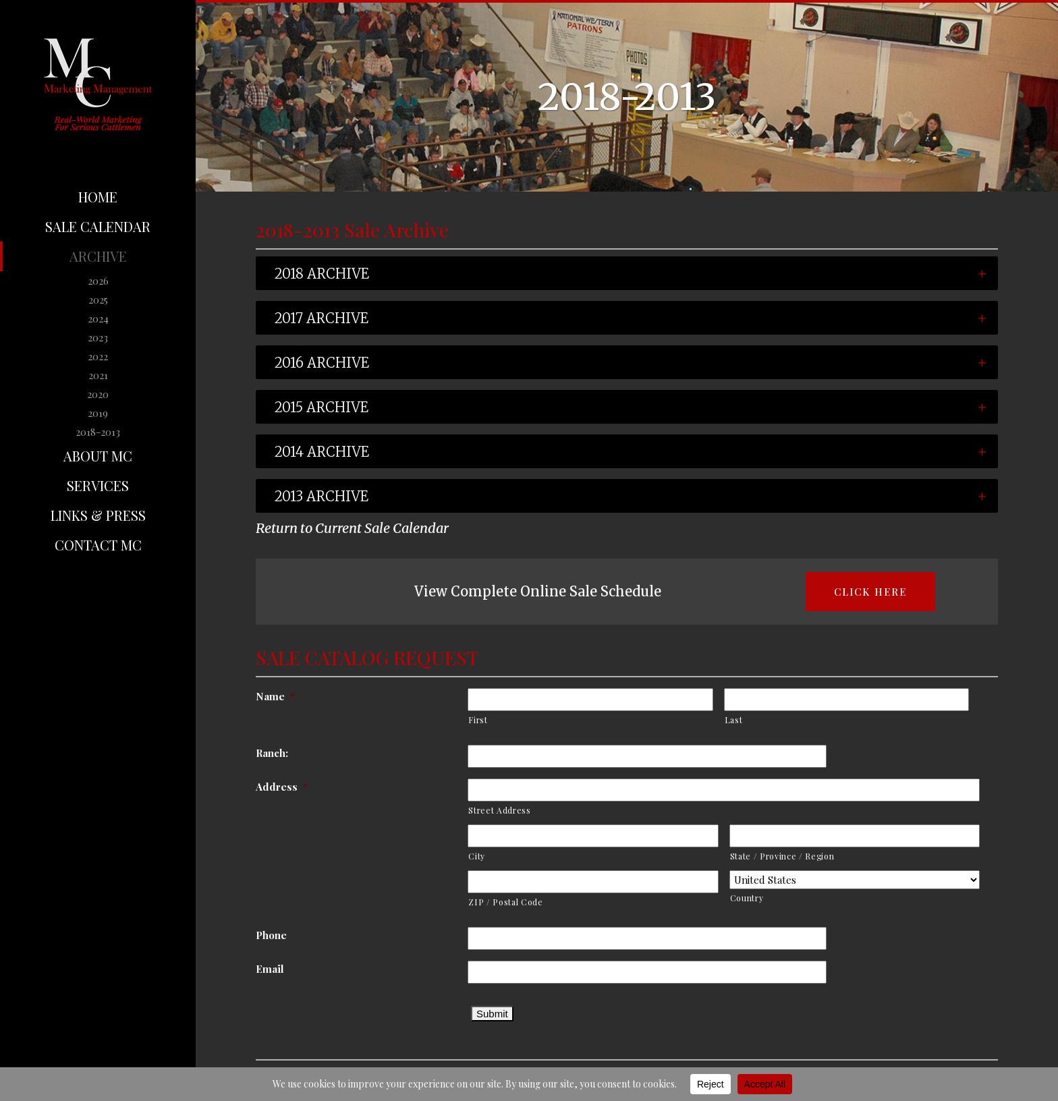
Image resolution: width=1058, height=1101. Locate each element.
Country (774, 898)
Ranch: (299, 753)
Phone (298, 935)
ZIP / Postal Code (532, 902)
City (503, 856)
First (504, 719)
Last (761, 719)
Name (302, 696)
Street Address (526, 810)
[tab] (627, 273)
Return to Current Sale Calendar (352, 527)
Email (297, 969)
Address (309, 786)
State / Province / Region (809, 856)
